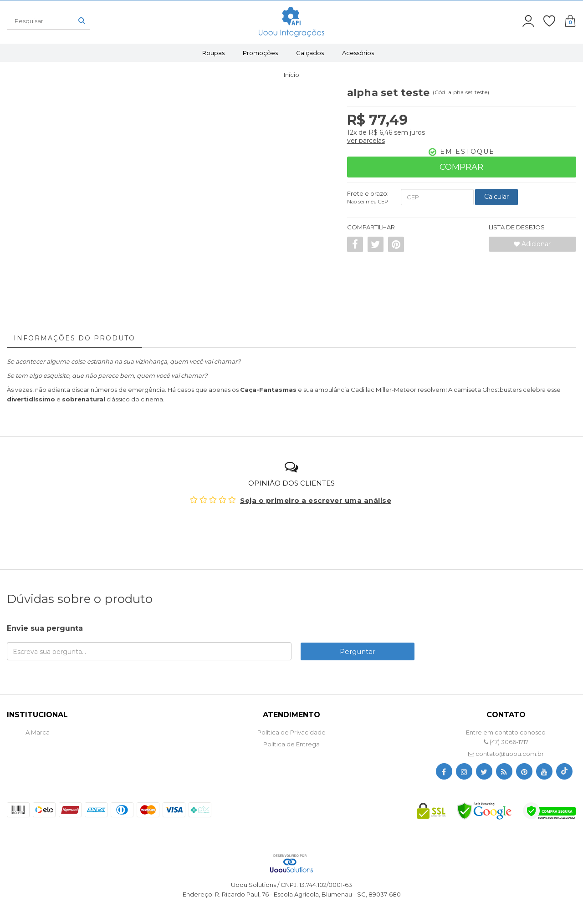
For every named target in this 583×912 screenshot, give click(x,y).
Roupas (213, 52)
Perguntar (357, 651)
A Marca (38, 732)
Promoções (260, 52)
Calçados (310, 52)
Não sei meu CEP (367, 201)
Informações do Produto (74, 338)
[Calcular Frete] (496, 197)
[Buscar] (81, 21)
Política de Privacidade (291, 732)
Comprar (461, 167)
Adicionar (532, 244)
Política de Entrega (291, 744)
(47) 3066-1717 (506, 741)
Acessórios (358, 52)
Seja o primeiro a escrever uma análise (315, 500)
